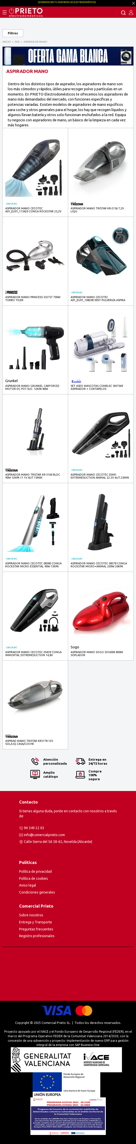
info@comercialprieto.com (44, 835)
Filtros (13, 33)
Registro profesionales (37, 936)
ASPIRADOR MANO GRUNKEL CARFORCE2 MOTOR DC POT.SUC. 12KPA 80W (32, 387)
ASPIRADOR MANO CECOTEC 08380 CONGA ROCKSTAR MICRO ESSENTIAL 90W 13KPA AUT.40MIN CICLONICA (33, 565)
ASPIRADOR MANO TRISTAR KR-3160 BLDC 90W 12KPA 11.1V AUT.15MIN (32, 476)
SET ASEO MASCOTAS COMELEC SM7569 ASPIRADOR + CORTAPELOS (97, 387)
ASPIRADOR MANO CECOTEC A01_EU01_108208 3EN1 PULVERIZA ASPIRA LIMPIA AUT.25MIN (98, 299)
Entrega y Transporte (35, 922)
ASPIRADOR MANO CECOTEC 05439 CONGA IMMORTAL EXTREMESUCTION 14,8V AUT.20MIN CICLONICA (33, 654)
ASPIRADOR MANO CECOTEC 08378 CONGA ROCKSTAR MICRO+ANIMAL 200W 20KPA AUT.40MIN (99, 565)
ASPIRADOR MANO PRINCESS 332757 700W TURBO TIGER (32, 299)
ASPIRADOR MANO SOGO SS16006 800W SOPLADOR (97, 654)
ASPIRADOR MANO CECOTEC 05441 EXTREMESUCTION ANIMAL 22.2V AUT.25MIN (100, 476)
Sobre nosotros (31, 915)
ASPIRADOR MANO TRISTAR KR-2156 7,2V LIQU (97, 210)
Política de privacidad (35, 871)
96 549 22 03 (34, 828)
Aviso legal (27, 885)
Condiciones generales (37, 892)
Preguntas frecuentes (36, 929)
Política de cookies (33, 878)
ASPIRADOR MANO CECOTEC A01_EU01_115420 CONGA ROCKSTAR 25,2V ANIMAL (33, 210)
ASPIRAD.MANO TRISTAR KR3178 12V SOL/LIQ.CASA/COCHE (29, 742)
